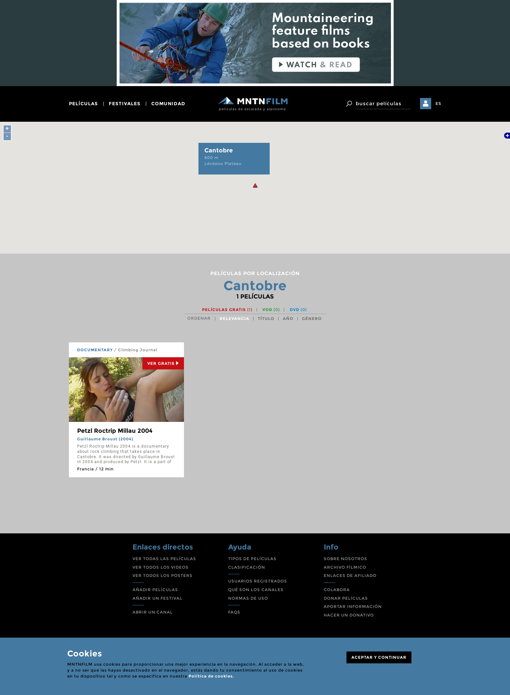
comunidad (168, 104)
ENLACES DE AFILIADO (350, 575)
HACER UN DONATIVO (349, 615)
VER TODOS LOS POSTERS (163, 575)
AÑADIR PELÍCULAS (155, 589)
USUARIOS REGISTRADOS (257, 581)
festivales (124, 104)
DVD (298, 309)
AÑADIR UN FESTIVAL (157, 598)
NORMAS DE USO (248, 598)
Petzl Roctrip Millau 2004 (115, 430)
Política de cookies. (211, 676)
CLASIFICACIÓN (246, 567)
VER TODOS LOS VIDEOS (161, 567)
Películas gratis (227, 309)
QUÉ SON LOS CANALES (256, 589)
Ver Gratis (163, 363)
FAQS (234, 612)
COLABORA (337, 589)
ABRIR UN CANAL (153, 612)
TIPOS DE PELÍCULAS (252, 558)
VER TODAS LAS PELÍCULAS (164, 558)
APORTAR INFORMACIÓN (353, 606)
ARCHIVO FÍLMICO (345, 567)
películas (83, 104)
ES (438, 103)
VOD (271, 309)
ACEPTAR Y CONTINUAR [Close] (378, 657)
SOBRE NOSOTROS (345, 558)
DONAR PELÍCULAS (346, 598)
